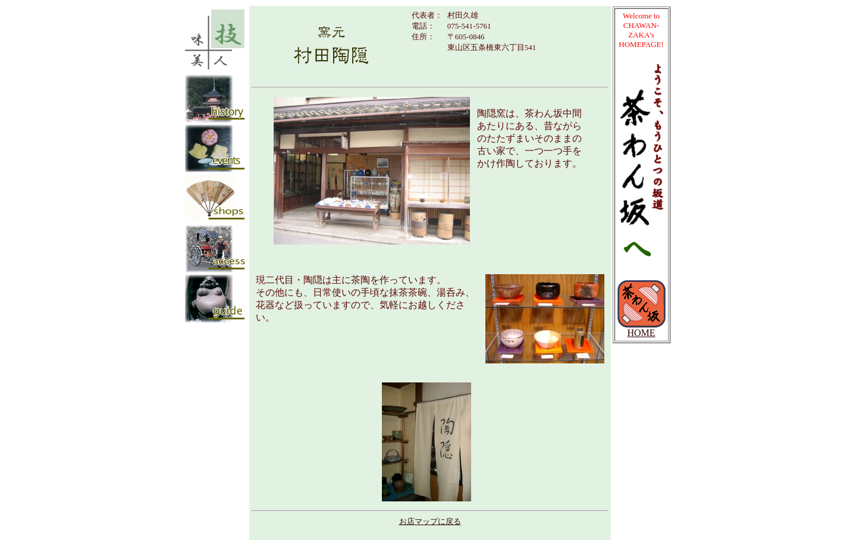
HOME (641, 328)
